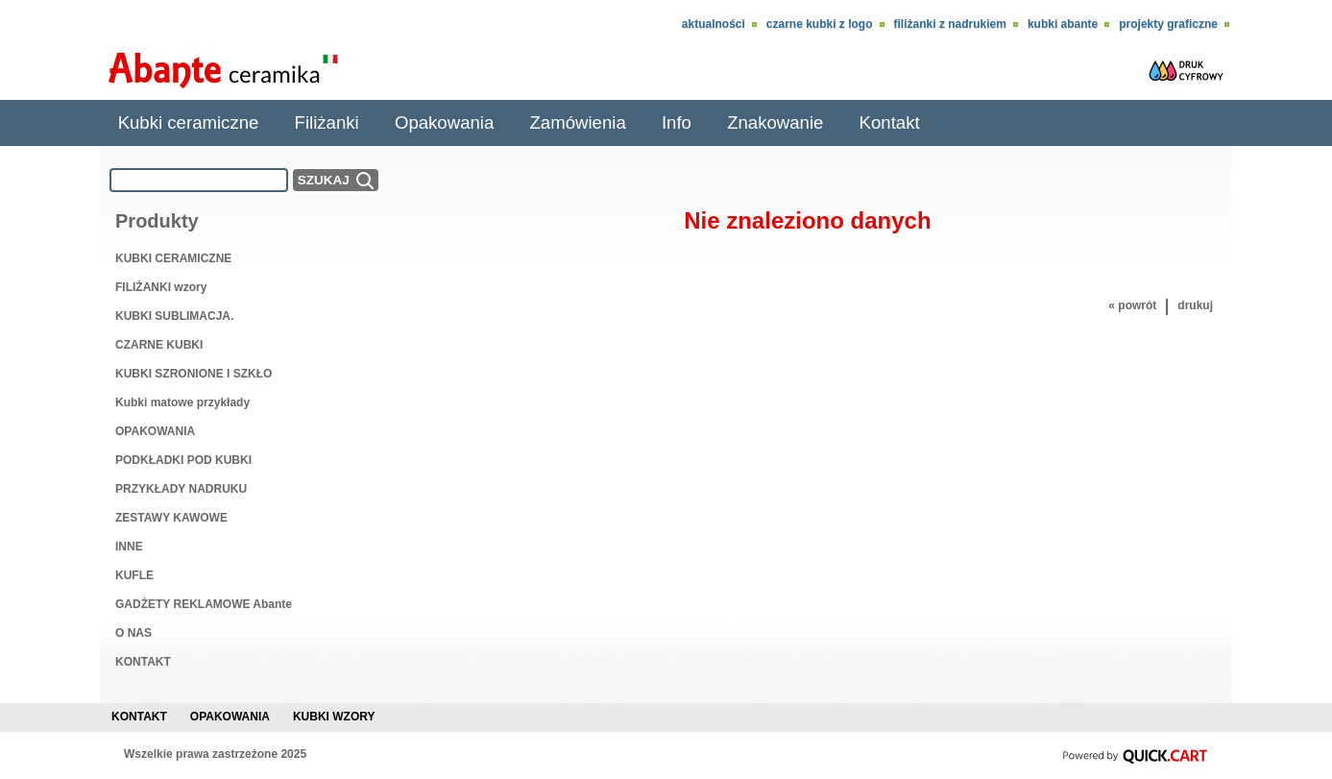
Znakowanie (775, 122)
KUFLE (134, 575)
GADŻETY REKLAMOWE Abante (203, 604)
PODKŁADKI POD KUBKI (183, 460)
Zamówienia (577, 122)
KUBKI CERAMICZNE (173, 258)
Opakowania (444, 122)
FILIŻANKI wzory (160, 287)
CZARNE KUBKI (159, 345)
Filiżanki (327, 122)
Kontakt (890, 122)
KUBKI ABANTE (1063, 24)
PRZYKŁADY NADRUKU (181, 489)
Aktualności (713, 24)
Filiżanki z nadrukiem (950, 24)
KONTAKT (143, 662)
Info (676, 122)
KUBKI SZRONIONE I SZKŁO (193, 373)
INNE (129, 546)
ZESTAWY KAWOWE (171, 517)
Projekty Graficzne (1168, 24)
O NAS (133, 633)
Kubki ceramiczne (188, 122)
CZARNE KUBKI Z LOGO (819, 24)
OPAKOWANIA (155, 431)
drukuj (1195, 305)
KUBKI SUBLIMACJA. (174, 316)
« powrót (1132, 305)
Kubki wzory (334, 716)
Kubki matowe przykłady (182, 402)
